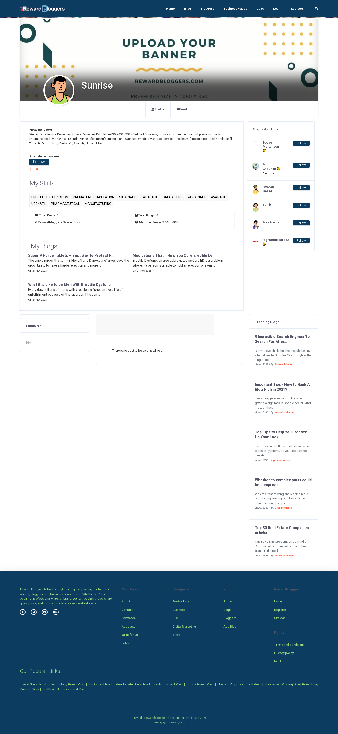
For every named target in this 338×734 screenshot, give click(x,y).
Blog (187, 8)
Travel (177, 634)
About (126, 601)
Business (179, 610)
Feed (182, 109)
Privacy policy (284, 653)
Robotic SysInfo (174, 722)
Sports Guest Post (200, 684)
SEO (175, 618)
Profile (158, 109)
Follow (39, 161)
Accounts (128, 626)
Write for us (130, 634)
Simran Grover (283, 364)
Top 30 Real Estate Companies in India (282, 530)
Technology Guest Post (67, 684)
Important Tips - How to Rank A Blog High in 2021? (282, 387)
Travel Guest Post (33, 684)
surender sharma (284, 412)
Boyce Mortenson (271, 147)
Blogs (227, 610)
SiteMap (280, 618)
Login (277, 8)
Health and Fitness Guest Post (64, 689)
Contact (127, 610)
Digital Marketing (184, 626)
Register (297, 8)
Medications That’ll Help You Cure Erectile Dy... (174, 255)
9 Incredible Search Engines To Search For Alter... (282, 339)
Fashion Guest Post (168, 684)
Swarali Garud (268, 189)
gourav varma (281, 460)
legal (277, 661)
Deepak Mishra (283, 507)
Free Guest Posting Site (282, 684)
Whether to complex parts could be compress (283, 482)
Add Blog (229, 626)
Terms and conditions (289, 645)
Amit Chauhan (271, 166)
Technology (181, 601)
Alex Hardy (271, 222)
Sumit (267, 204)
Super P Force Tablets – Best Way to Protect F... (71, 255)
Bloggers (207, 8)
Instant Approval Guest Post (240, 684)
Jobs (260, 8)
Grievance (129, 618)
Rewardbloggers (155, 717)
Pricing (228, 601)
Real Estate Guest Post (133, 684)
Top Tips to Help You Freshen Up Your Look (281, 434)
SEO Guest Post (100, 684)
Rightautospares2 (272, 242)
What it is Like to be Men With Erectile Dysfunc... (70, 284)
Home (170, 8)
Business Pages (235, 8)
